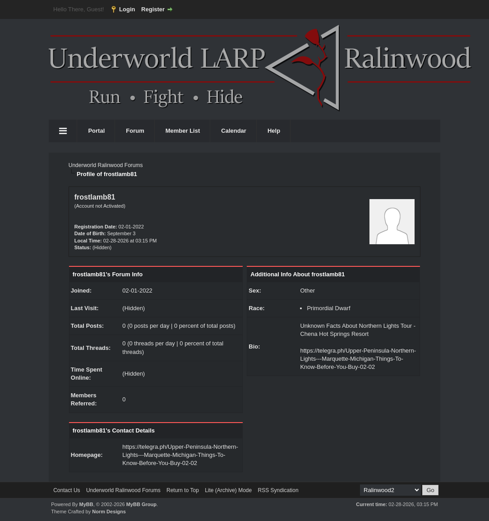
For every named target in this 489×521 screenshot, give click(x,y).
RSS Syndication (278, 490)
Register (153, 9)
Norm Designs (109, 511)
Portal (96, 130)
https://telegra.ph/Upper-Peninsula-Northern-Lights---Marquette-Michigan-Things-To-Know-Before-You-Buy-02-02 (180, 454)
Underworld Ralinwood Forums (106, 165)
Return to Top (182, 490)
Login (127, 9)
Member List (183, 130)
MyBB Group (141, 504)
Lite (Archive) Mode (228, 490)
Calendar (233, 130)
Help (274, 130)
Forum (135, 130)
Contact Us (66, 490)
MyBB (86, 504)
